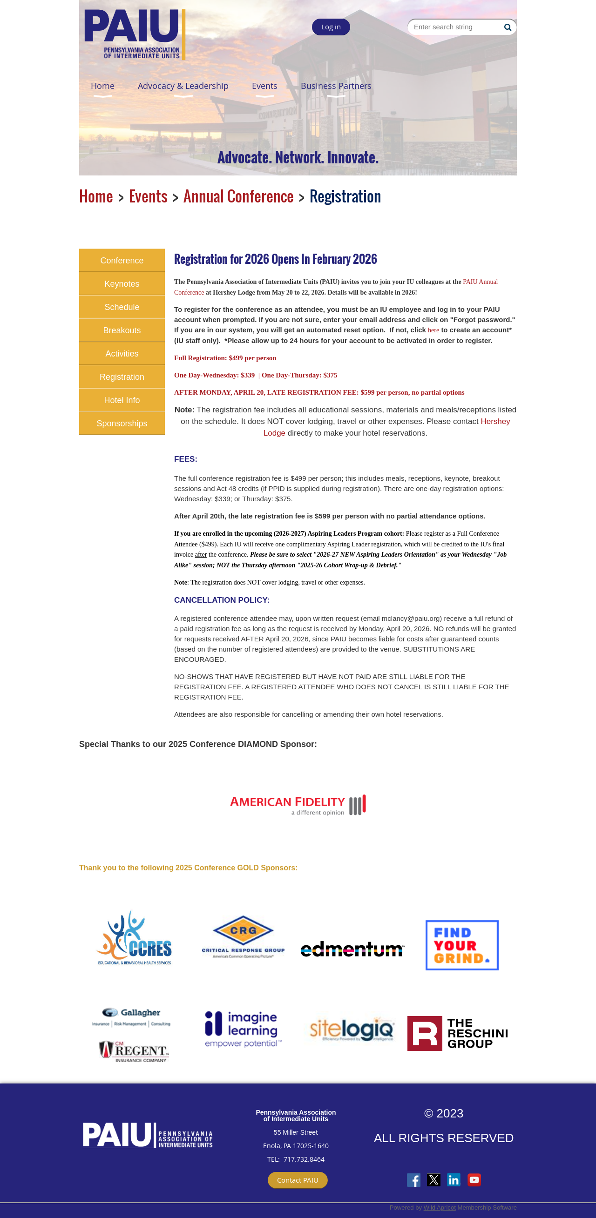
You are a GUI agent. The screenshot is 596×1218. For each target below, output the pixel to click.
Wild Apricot (440, 1207)
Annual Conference (238, 196)
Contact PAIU (297, 1179)
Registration (122, 377)
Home (96, 196)
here (433, 330)
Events (148, 196)
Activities (121, 353)
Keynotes (121, 284)
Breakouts (122, 330)
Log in (331, 26)
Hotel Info (122, 400)
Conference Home (121, 264)
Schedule (121, 307)
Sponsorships (121, 423)
